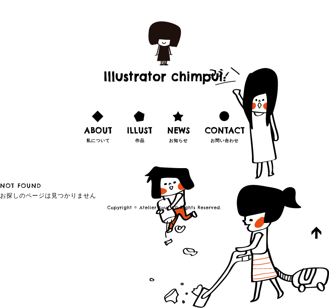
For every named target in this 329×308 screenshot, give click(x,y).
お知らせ (178, 125)
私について (98, 125)
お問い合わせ (225, 125)
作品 (139, 125)
